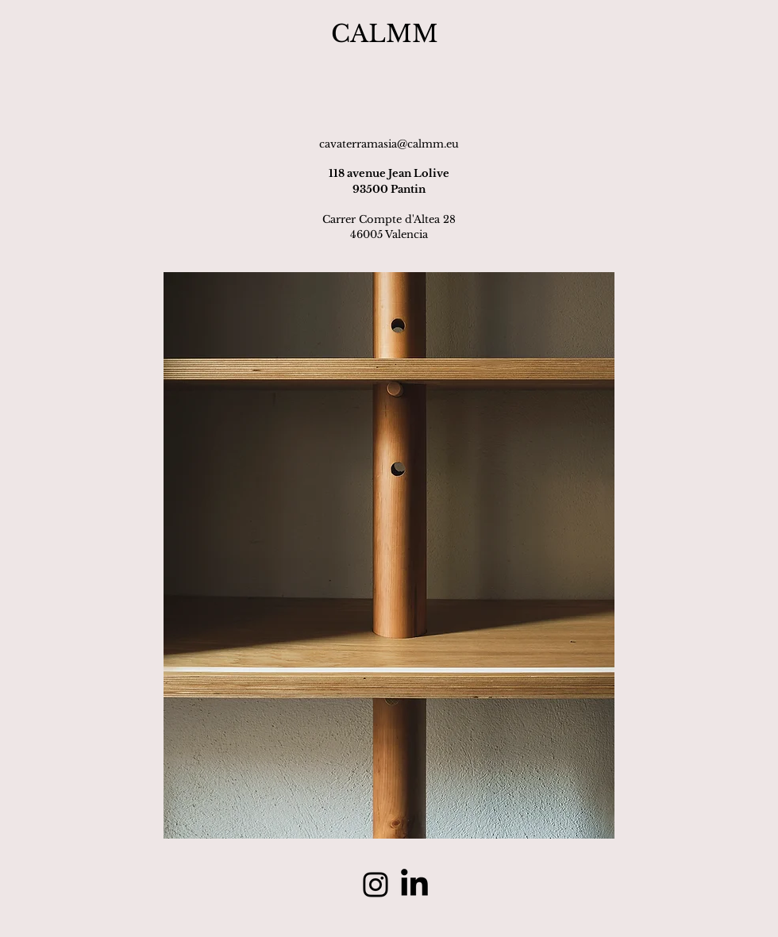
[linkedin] (414, 884)
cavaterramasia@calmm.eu (389, 144)
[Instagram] (375, 884)
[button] (389, 555)
